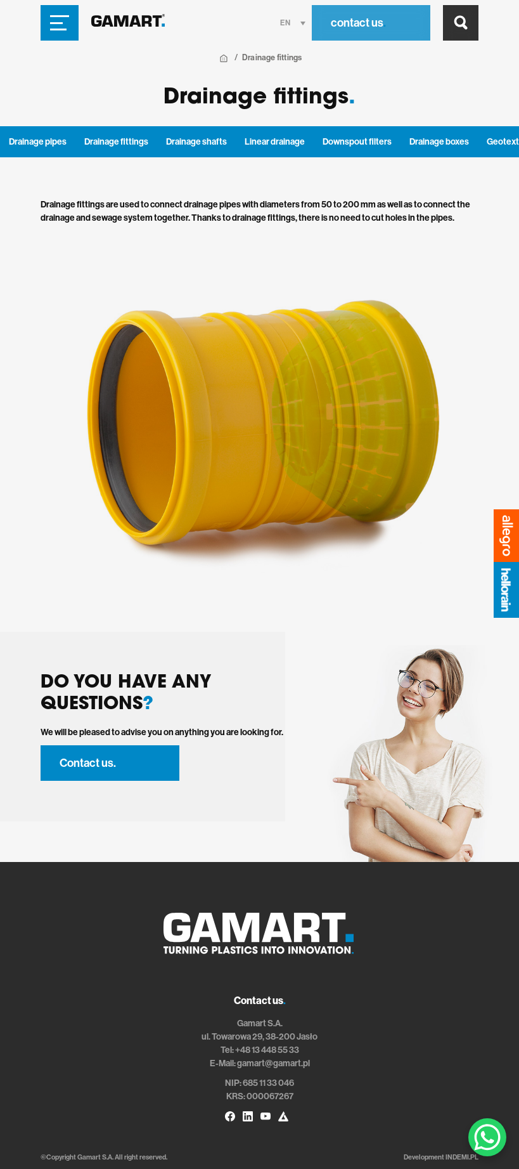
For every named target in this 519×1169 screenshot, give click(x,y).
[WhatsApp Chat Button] (487, 1137)
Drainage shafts (196, 141)
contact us (358, 23)
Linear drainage (275, 141)
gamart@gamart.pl (273, 1063)
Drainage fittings (116, 141)
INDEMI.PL (461, 1157)
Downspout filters (357, 141)
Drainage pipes (38, 141)
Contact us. (88, 763)
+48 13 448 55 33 (267, 1050)
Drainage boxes (439, 141)
